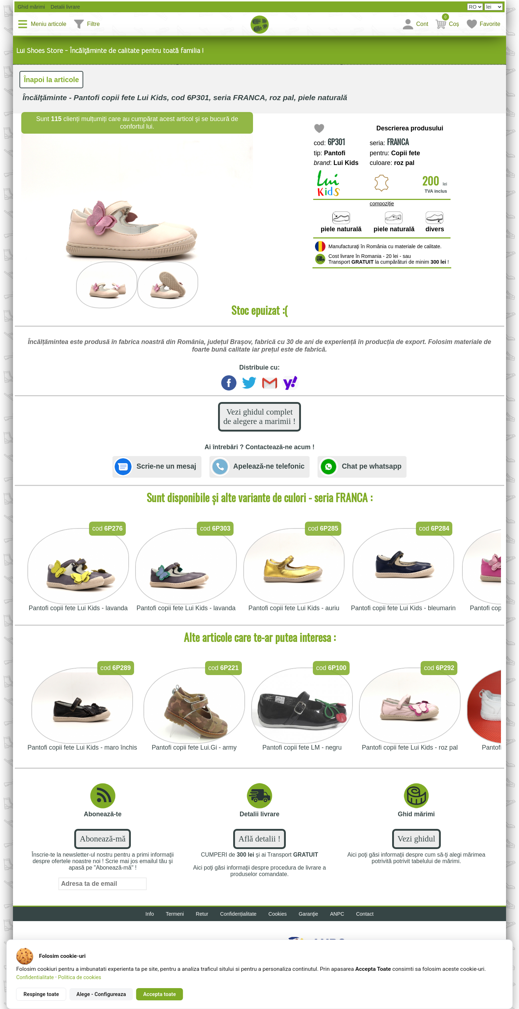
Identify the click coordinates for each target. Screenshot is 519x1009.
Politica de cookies (79, 977)
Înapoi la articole (51, 80)
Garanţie (308, 914)
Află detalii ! (260, 838)
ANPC (337, 914)
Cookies (278, 914)
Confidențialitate (238, 914)
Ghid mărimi (30, 7)
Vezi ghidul (416, 838)
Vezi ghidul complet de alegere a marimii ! (259, 416)
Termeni (175, 914)
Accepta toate (159, 994)
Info (150, 914)
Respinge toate (41, 994)
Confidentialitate (35, 977)
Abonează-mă (102, 838)
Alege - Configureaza (101, 994)
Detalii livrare (63, 7)
